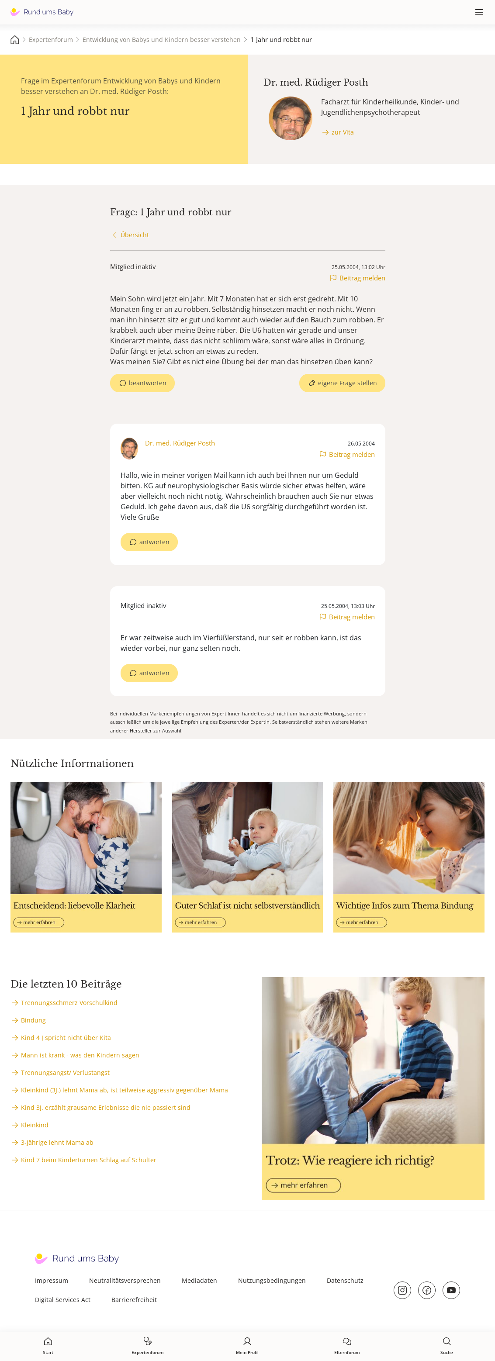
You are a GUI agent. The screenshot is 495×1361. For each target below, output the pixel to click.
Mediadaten (199, 1280)
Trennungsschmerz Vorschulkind (69, 1002)
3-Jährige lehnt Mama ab (57, 1142)
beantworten (147, 383)
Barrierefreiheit (134, 1299)
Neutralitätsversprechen (125, 1280)
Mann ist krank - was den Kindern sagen (80, 1055)
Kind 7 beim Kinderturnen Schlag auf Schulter (88, 1160)
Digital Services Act (62, 1299)
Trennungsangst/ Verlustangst (65, 1072)
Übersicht (135, 235)
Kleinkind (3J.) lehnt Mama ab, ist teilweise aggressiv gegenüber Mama (124, 1090)
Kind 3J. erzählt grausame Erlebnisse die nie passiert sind (105, 1107)
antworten (154, 542)
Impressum (51, 1280)
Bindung (33, 1020)
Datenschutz (345, 1280)
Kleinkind (34, 1125)
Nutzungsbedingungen (272, 1280)
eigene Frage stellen (347, 383)
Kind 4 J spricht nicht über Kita (66, 1037)
